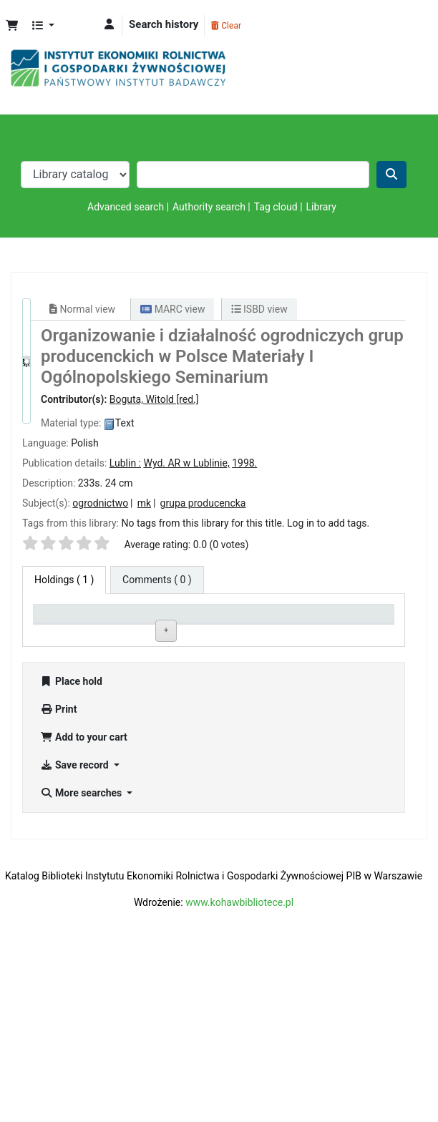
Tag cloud (276, 207)
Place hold (71, 844)
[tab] (157, 580)
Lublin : (125, 463)
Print (58, 872)
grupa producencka (203, 503)
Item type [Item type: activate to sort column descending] (61, 631)
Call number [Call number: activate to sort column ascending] (211, 631)
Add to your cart (83, 900)
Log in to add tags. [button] (328, 523)
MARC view (172, 309)
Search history (163, 24)
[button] (12, 26)
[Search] (391, 174)
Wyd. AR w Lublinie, (186, 463)
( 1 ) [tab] (64, 579)
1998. (244, 463)
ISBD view (259, 309)
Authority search (208, 207)
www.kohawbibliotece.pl (239, 1065)
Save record (75, 928)
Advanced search (125, 207)
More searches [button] (82, 956)
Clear (226, 26)
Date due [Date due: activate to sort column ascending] (348, 631)
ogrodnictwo (100, 503)
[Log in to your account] (109, 24)
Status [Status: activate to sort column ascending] (271, 631)
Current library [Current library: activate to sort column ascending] (130, 625)
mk (144, 503)
